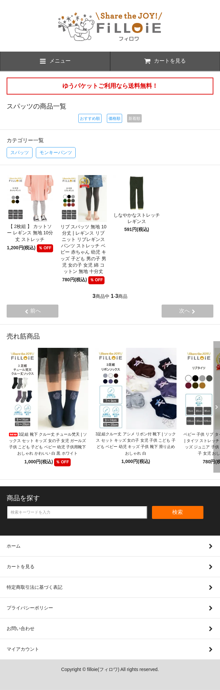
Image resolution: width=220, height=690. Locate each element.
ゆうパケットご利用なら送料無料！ (110, 86)
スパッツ (19, 152)
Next (215, 407)
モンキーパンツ (55, 152)
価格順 (114, 118)
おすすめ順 (90, 118)
